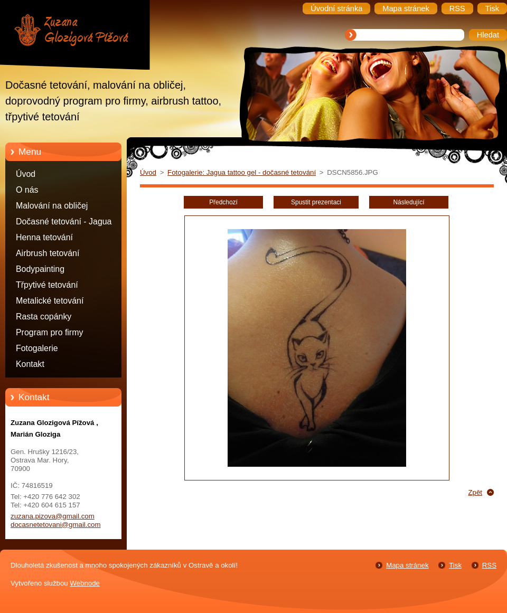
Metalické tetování (49, 300)
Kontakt (30, 364)
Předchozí (223, 202)
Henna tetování (44, 237)
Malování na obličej (52, 205)
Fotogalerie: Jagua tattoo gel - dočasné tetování (241, 172)
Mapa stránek (407, 565)
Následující (408, 202)
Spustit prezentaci (316, 202)
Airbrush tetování (47, 253)
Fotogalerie (37, 348)
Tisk (455, 565)
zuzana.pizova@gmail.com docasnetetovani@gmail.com (56, 520)
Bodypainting (40, 269)
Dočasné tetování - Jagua (63, 221)
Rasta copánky (43, 316)
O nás (27, 189)
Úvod (25, 173)
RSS (489, 565)
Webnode (85, 583)
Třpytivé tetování (47, 284)
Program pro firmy (49, 332)
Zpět (475, 492)
